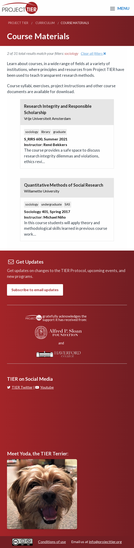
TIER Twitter (20, 387)
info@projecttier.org (105, 541)
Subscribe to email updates (35, 289)
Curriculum (45, 23)
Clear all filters (93, 53)
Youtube (44, 387)
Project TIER (18, 23)
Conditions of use (52, 541)
